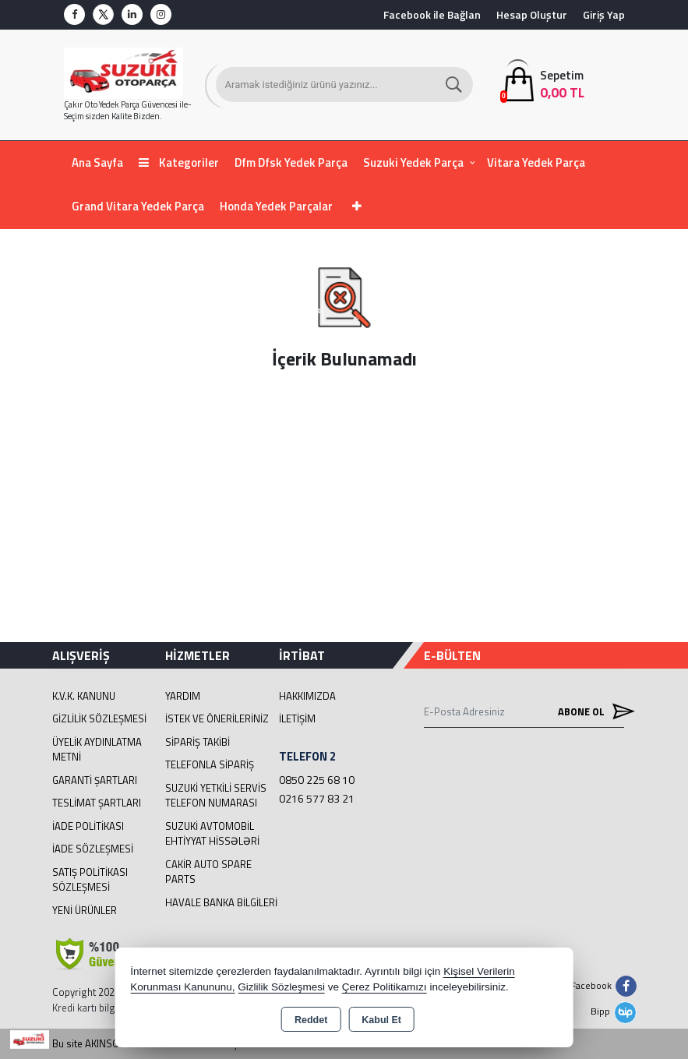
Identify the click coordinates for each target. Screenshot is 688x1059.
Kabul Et (381, 1020)
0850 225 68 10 (317, 779)
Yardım (182, 696)
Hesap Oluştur (531, 14)
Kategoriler (179, 162)
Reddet (311, 1020)
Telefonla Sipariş (209, 764)
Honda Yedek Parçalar (276, 206)
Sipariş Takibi (197, 742)
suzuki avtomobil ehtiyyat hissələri (212, 833)
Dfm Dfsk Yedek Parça (291, 162)
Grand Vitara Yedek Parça (138, 206)
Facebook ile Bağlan (432, 14)
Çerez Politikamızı (384, 987)
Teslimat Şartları (96, 802)
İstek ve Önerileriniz (217, 718)
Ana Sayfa (97, 162)
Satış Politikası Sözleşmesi (90, 879)
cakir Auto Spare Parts (208, 872)
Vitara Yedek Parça (536, 162)
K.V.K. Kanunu (83, 696)
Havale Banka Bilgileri (221, 902)
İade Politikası (88, 826)
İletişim (297, 718)
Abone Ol (591, 712)
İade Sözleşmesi (92, 848)
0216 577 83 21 (317, 798)
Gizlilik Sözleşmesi (99, 718)
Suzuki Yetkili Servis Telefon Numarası (215, 795)
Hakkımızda (307, 696)
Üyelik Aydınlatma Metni (97, 749)
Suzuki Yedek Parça (413, 162)
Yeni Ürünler (84, 910)
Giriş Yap (604, 14)
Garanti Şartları (94, 780)
